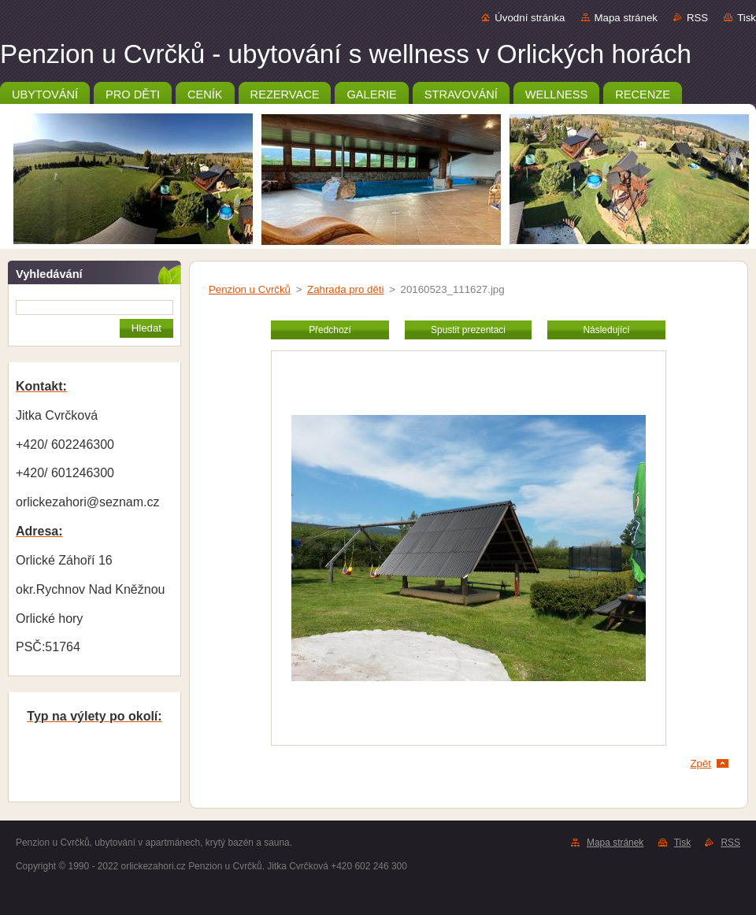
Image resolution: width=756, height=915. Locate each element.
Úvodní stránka (530, 18)
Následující (606, 329)
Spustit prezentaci (468, 329)
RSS (697, 18)
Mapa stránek (626, 18)
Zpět (700, 763)
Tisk (746, 18)
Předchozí (330, 329)
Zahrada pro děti (345, 289)
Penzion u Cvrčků (250, 289)
